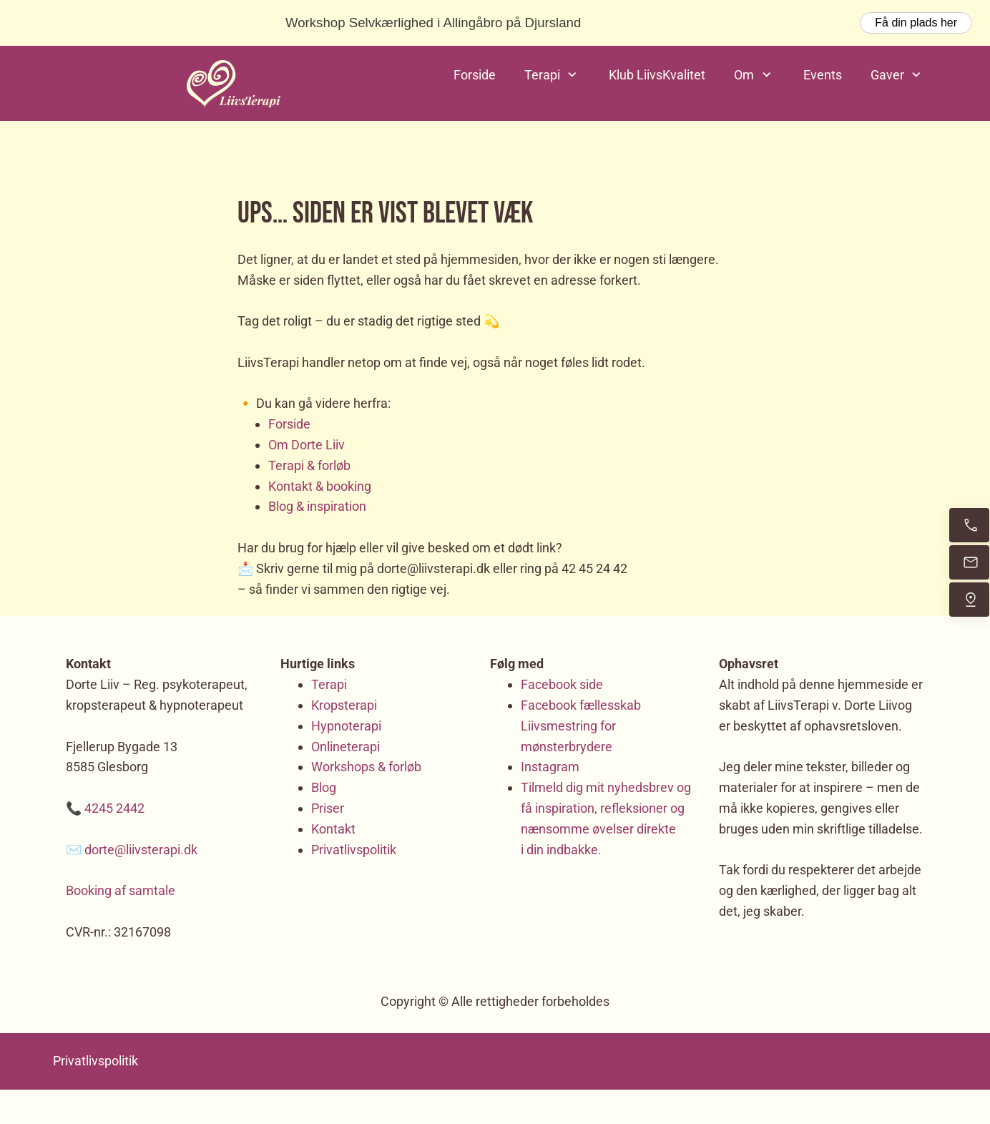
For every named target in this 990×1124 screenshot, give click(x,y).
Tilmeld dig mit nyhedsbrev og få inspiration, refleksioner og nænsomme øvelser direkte (606, 808)
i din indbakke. (561, 849)
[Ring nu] (969, 525)
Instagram (550, 766)
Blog (323, 787)
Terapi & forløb (309, 465)
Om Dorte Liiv (306, 444)
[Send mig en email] (969, 562)
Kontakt (333, 828)
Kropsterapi (344, 705)
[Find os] (969, 599)
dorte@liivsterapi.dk (140, 849)
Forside (289, 423)
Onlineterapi (345, 746)
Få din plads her (916, 22)
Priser (327, 808)
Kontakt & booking (319, 486)
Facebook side (562, 684)
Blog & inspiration (317, 506)
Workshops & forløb (366, 766)
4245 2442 (114, 808)
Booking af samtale (120, 890)
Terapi (329, 684)
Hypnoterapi (346, 725)
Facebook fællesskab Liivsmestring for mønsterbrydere (581, 726)
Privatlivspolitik (353, 849)
